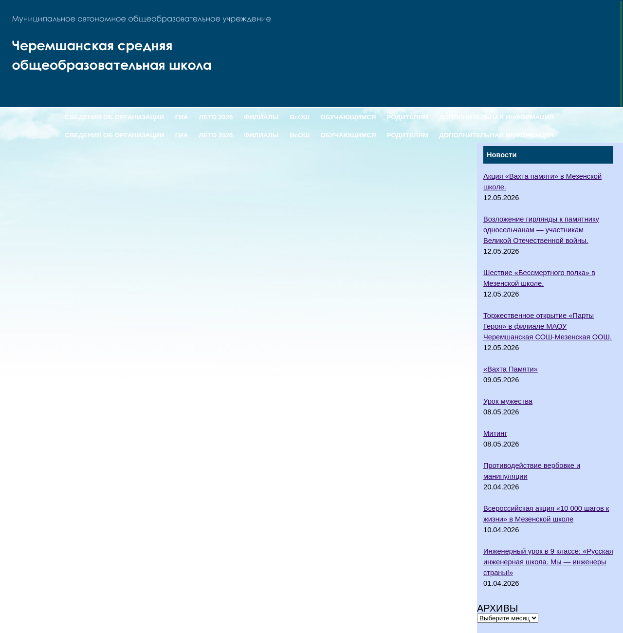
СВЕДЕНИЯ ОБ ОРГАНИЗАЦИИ (114, 117)
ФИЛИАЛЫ (261, 117)
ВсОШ (300, 117)
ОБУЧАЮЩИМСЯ (348, 117)
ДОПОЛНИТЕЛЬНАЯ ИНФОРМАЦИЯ (496, 117)
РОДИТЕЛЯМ (407, 117)
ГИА (181, 117)
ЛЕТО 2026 (216, 117)
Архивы (497, 608)
